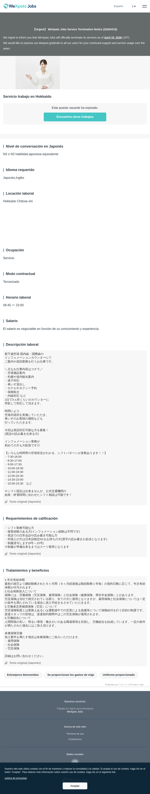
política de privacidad (16, 778)
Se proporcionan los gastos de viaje (70, 674)
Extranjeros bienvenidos (23, 674)
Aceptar (75, 785)
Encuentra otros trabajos (74, 116)
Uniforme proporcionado (119, 674)
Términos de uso (75, 733)
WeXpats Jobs (75, 710)
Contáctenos (74, 739)
